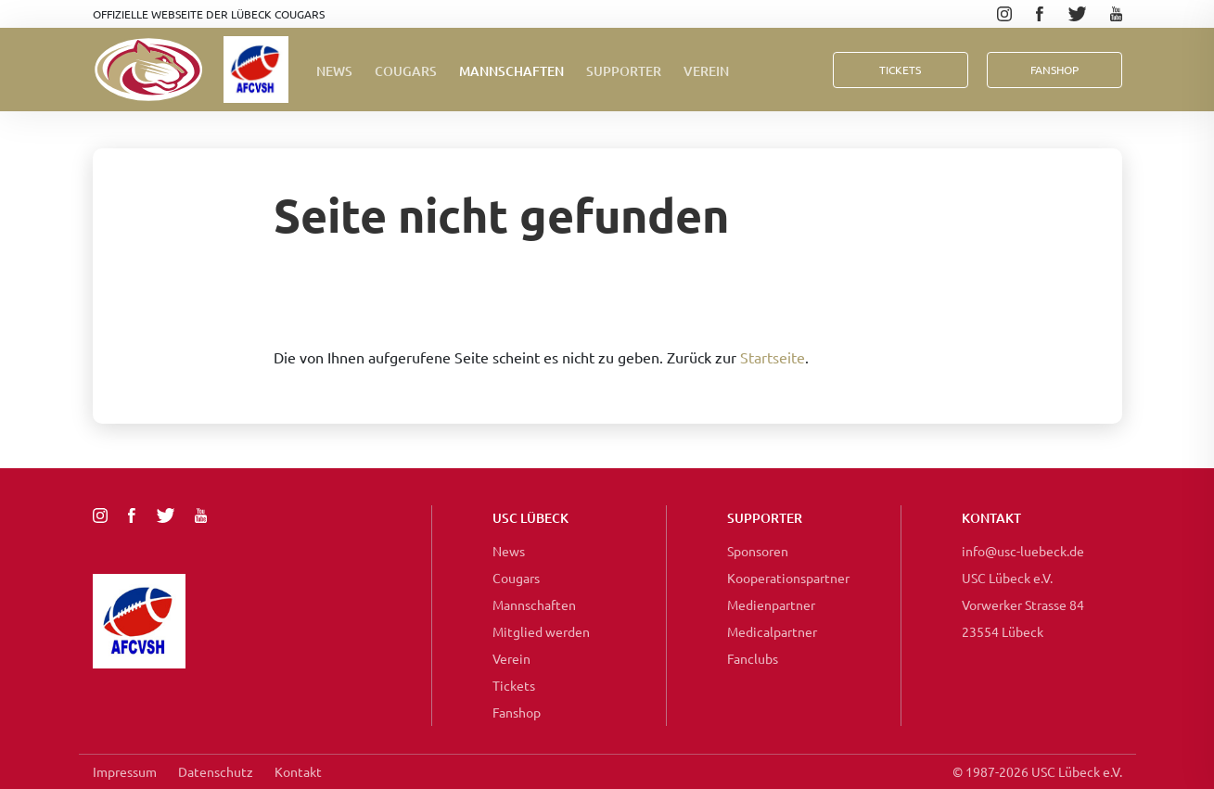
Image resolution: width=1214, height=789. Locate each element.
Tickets (900, 69)
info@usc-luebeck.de (1023, 550)
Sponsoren (757, 550)
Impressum (125, 771)
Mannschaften (511, 71)
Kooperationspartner (788, 577)
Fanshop (516, 712)
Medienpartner (771, 604)
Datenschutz (215, 771)
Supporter (623, 71)
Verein (706, 71)
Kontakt (298, 771)
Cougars (406, 71)
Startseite (772, 357)
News (334, 71)
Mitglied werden (541, 631)
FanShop (1054, 69)
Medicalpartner (772, 631)
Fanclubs (752, 658)
